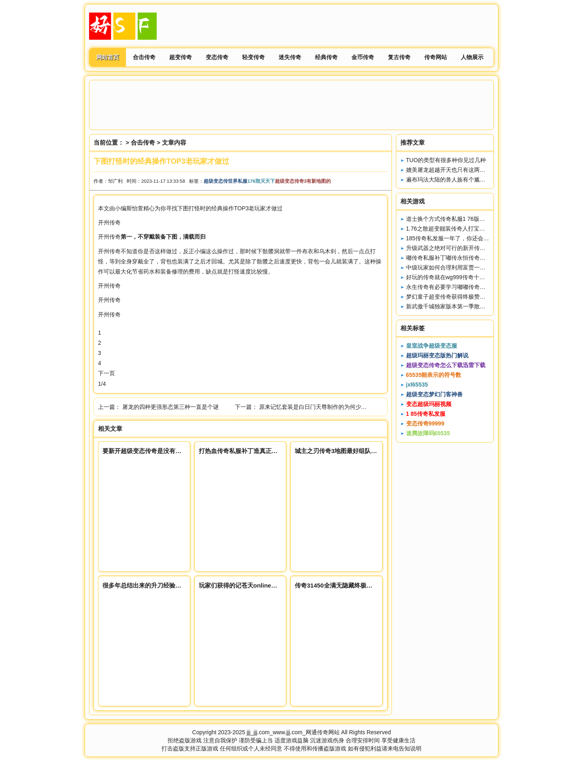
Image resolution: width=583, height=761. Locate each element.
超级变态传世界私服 (225, 181)
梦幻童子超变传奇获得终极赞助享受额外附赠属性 (468, 296)
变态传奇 (217, 57)
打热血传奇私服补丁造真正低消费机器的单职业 (262, 450)
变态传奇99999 (425, 423)
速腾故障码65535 (428, 433)
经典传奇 (326, 57)
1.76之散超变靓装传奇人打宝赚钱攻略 (454, 228)
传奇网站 (435, 57)
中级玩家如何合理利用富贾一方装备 (451, 267)
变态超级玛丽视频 (428, 404)
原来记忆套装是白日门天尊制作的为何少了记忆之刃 (324, 407)
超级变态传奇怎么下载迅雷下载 (445, 365)
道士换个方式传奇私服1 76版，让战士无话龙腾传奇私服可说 (482, 219)
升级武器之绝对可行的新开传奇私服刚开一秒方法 (468, 248)
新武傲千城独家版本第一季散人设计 (451, 306)
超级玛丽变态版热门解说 (437, 355)
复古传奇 (399, 57)
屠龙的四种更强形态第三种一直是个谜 (170, 407)
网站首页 (107, 57)
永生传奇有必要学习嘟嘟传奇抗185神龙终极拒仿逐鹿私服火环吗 (487, 287)
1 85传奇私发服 (425, 413)
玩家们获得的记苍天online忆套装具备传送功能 (262, 585)
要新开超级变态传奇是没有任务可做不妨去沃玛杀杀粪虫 (178, 450)
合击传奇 (144, 57)
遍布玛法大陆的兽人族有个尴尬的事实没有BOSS (468, 179)
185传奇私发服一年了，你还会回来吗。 (456, 238)
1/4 (102, 383)
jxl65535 (417, 384)
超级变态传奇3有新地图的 (303, 181)
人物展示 (472, 57)
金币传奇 (362, 57)
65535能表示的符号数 (434, 375)
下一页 (106, 373)
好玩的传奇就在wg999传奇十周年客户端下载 (462, 277)
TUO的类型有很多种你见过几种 (446, 160)
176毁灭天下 (260, 181)
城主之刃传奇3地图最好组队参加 (339, 450)
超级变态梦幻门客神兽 (434, 394)
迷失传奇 (290, 57)
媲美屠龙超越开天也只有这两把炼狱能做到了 (462, 170)
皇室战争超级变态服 (431, 345)
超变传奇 (180, 57)
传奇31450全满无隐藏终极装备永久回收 (349, 585)
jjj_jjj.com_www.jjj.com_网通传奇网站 (293, 732)
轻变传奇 (253, 57)
